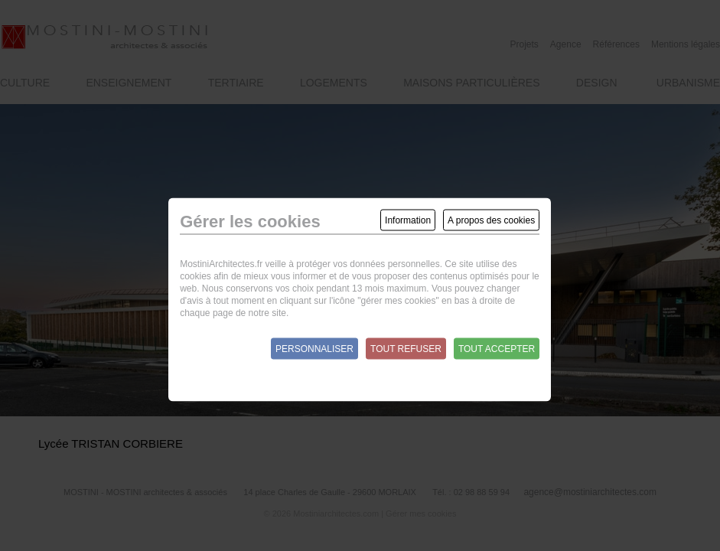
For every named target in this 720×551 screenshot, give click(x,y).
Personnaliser (314, 349)
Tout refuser (405, 349)
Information (408, 220)
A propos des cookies (491, 220)
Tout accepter (496, 349)
